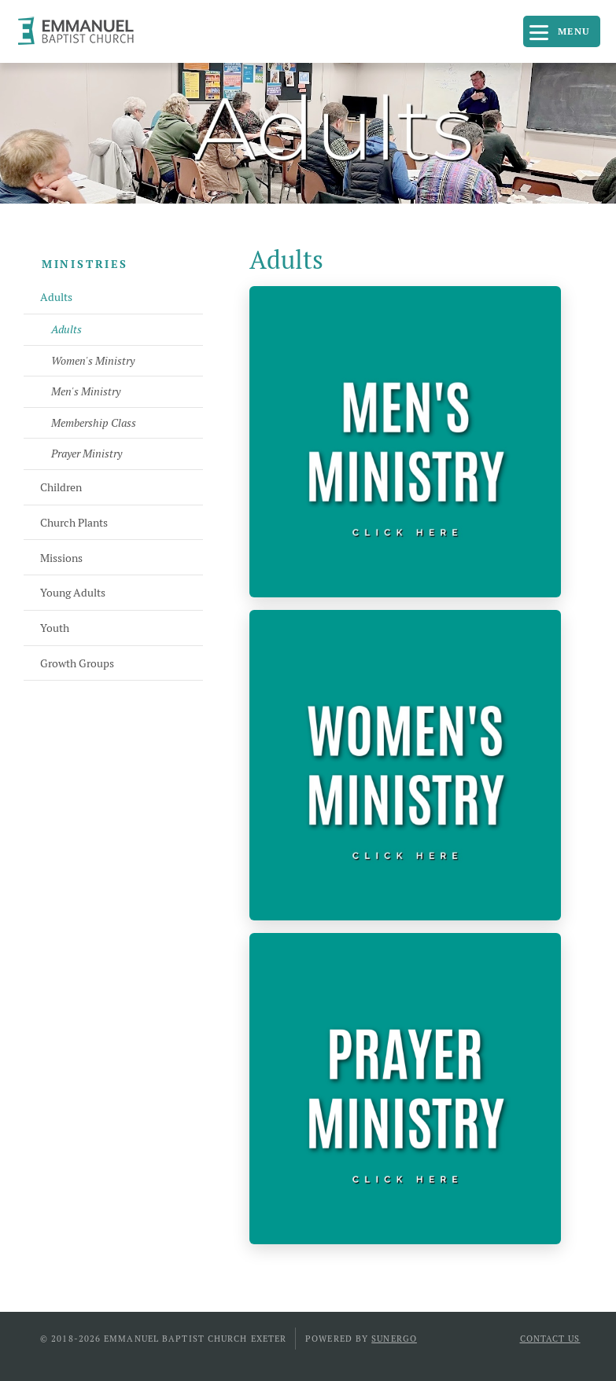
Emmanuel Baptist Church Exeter (83, 31)
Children (61, 487)
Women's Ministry (93, 361)
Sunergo (394, 1338)
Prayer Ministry (86, 453)
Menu (574, 31)
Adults (56, 297)
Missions (61, 558)
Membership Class (93, 423)
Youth (54, 628)
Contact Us (550, 1338)
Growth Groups (77, 663)
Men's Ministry (85, 391)
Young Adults (72, 593)
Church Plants (74, 523)
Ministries (85, 264)
